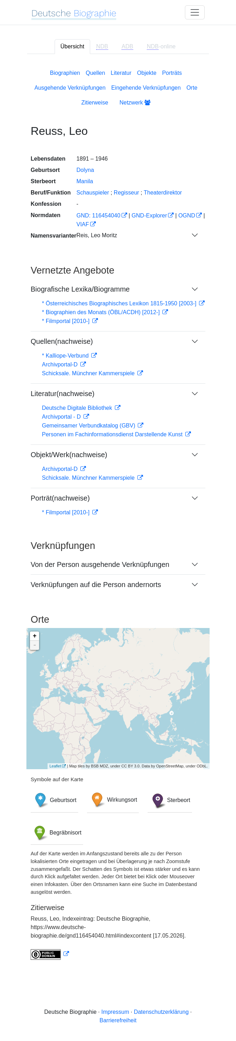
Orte (191, 88)
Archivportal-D (60, 364)
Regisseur (126, 193)
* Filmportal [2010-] (66, 321)
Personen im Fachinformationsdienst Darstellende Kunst (113, 434)
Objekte (146, 73)
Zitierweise (94, 103)
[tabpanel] (118, 513)
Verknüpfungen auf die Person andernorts (96, 584)
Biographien (65, 73)
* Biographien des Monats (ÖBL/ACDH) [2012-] (101, 312)
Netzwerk (134, 103)
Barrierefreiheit (118, 1020)
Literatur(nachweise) (62, 393)
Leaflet (55, 766)
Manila (84, 181)
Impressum (115, 1012)
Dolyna (85, 170)
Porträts (172, 73)
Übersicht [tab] (73, 46)
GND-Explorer (149, 216)
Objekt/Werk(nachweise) (69, 455)
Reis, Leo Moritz (96, 235)
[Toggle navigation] (195, 12)
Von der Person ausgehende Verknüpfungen (100, 564)
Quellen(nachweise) (62, 341)
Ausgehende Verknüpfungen (70, 88)
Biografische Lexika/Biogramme (80, 289)
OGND (186, 216)
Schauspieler (92, 193)
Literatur (121, 73)
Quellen (95, 73)
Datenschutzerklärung (161, 1012)
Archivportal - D (62, 417)
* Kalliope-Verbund (66, 356)
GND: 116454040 (98, 216)
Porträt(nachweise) (60, 498)
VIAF (82, 224)
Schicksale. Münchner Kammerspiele (89, 373)
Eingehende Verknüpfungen (146, 88)
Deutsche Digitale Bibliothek (78, 408)
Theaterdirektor (163, 193)
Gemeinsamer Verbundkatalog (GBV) (89, 426)
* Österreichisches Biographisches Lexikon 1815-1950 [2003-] (120, 303)
